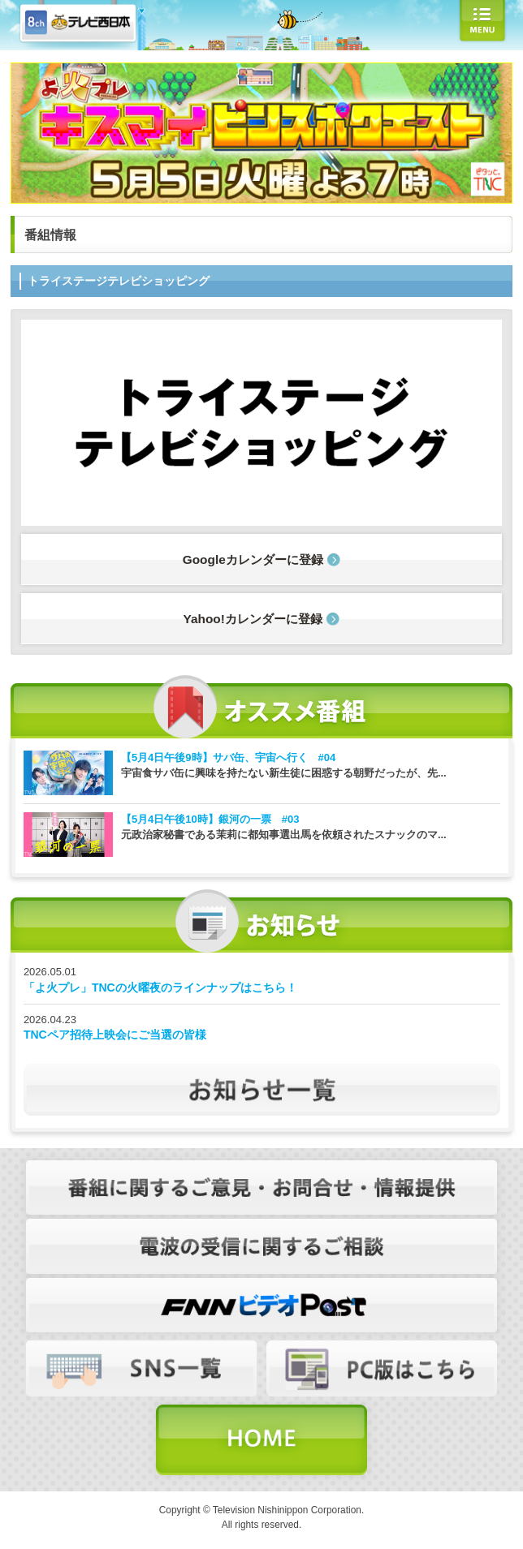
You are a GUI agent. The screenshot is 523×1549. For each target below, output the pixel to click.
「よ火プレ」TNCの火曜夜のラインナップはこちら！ (160, 987)
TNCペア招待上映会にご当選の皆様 (115, 1034)
